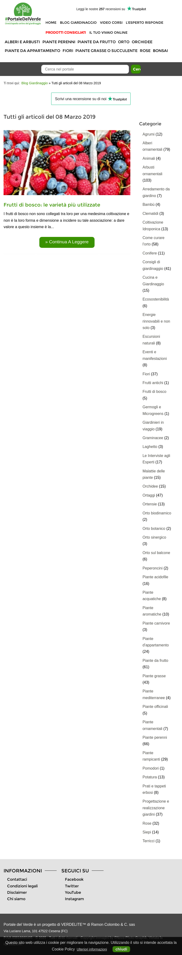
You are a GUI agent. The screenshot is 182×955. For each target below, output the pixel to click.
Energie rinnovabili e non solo (156, 321)
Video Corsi (111, 22)
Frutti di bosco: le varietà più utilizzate (52, 205)
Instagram (74, 899)
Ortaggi (148, 495)
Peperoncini (152, 568)
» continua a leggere (67, 241)
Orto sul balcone (156, 553)
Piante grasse (154, 676)
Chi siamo (16, 899)
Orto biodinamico (156, 513)
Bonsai (160, 50)
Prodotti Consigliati (66, 32)
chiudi (121, 949)
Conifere (149, 253)
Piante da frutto (96, 42)
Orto (123, 42)
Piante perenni (58, 42)
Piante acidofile (155, 577)
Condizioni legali (22, 886)
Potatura (149, 777)
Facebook (74, 879)
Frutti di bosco (154, 392)
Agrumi (148, 134)
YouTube (73, 892)
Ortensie (149, 504)
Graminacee (152, 438)
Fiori (68, 50)
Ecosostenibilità (155, 299)
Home (51, 22)
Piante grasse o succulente (106, 50)
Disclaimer (17, 892)
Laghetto (149, 447)
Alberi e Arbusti (22, 42)
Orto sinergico (154, 537)
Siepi (146, 832)
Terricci (148, 841)
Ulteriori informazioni (92, 949)
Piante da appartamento (32, 50)
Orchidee (142, 42)
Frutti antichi (152, 383)
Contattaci (17, 879)
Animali (148, 158)
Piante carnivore (156, 623)
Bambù (148, 204)
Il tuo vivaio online (108, 32)
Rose (145, 50)
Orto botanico (153, 529)
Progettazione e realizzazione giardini (155, 807)
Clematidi (150, 214)
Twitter (72, 886)
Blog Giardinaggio (78, 22)
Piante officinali (155, 707)
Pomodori (150, 768)
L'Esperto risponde (144, 22)
